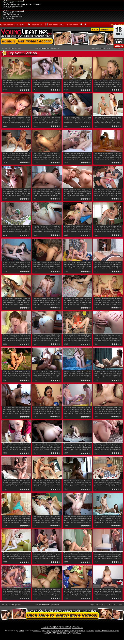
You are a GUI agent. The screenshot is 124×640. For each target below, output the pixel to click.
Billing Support (68, 630)
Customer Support (57, 630)
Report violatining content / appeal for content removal (62, 632)
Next (120, 48)
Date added (55, 48)
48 (9, 48)
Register (121, 24)
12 (3, 48)
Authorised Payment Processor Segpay (107, 630)
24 (6, 48)
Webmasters (90, 630)
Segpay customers (79, 630)
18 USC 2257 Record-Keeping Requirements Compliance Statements (62, 628)
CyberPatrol (20, 630)
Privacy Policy (46, 630)
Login (112, 24)
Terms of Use (37, 630)
